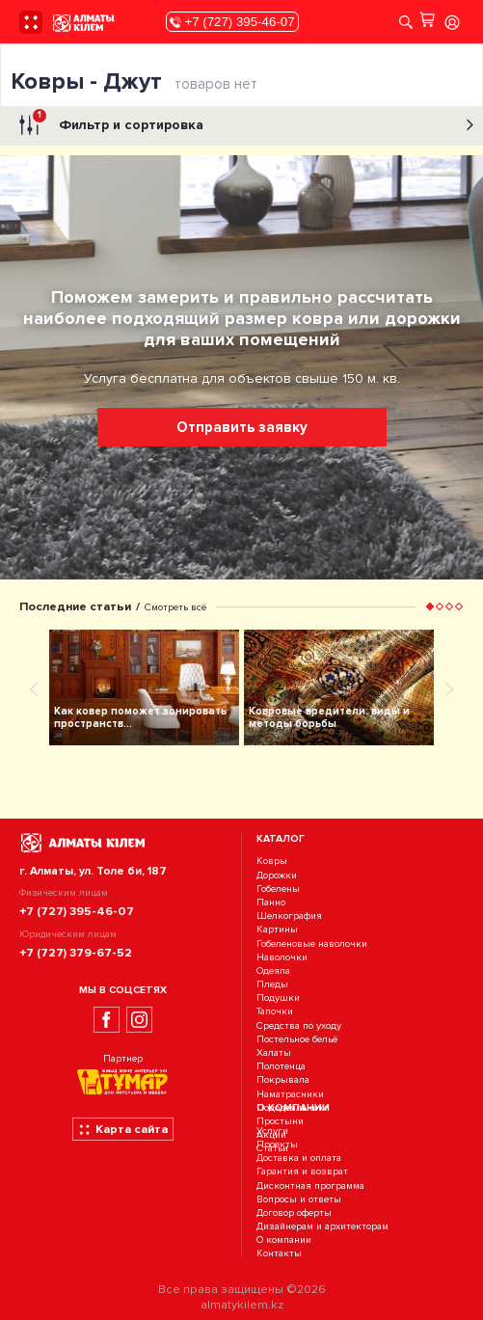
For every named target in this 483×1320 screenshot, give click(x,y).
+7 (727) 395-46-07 (232, 21)
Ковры (271, 861)
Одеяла (273, 970)
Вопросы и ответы (298, 1199)
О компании (283, 1240)
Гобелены (278, 888)
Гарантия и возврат (302, 1172)
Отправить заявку (242, 427)
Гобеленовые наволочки (311, 943)
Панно (270, 902)
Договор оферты (294, 1212)
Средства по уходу (298, 1025)
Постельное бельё (296, 1039)
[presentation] (33, 688)
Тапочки (274, 1012)
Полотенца (281, 1066)
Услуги (272, 1130)
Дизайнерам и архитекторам (322, 1226)
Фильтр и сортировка (244, 125)
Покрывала (282, 1080)
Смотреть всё (175, 607)
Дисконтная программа (310, 1185)
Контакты (279, 1254)
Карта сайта (123, 1129)
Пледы (272, 984)
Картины (277, 930)
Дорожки (276, 875)
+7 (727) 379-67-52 (75, 952)
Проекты (277, 1144)
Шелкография (289, 915)
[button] (430, 606)
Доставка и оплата (298, 1157)
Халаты (273, 1052)
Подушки (278, 997)
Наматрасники (290, 1094)
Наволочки (282, 957)
